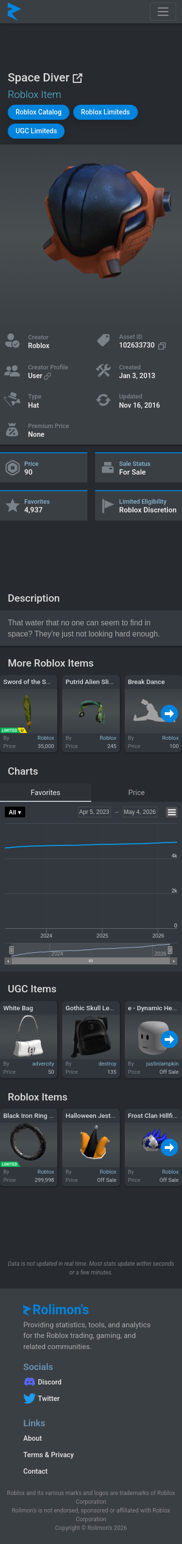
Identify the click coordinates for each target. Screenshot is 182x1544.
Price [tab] (136, 792)
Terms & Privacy (48, 1455)
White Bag (18, 1008)
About (32, 1438)
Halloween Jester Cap (98, 1115)
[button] (38, 112)
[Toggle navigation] (163, 11)
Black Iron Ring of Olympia (42, 1115)
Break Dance (146, 681)
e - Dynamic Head (153, 1008)
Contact (35, 1471)
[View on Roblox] (77, 77)
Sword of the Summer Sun (41, 681)
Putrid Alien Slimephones (102, 681)
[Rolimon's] (14, 11)
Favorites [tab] (45, 792)
